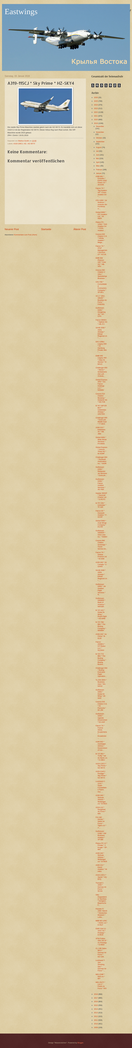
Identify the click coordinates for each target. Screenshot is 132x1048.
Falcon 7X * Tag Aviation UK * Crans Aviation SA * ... (101, 192)
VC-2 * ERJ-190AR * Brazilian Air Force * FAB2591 (101, 300)
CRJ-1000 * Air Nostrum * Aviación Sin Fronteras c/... (101, 204)
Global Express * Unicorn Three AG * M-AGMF (101, 450)
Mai (97, 158)
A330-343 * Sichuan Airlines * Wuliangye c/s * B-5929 (101, 857)
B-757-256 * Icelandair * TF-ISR (101, 505)
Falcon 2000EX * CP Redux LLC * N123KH (100, 646)
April (98, 162)
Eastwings (21, 11)
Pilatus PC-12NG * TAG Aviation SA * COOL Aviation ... (101, 226)
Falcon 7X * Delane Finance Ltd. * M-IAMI (101, 555)
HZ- (25, 144)
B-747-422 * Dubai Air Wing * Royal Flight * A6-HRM (101, 614)
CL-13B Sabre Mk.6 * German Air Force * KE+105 (101, 952)
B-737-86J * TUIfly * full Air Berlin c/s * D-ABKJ (101, 757)
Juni (98, 155)
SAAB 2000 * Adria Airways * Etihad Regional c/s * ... (101, 333)
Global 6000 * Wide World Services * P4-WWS (101, 440)
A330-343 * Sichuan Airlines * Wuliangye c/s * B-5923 (101, 799)
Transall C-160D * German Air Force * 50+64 (101, 887)
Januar (99, 173)
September (100, 142)
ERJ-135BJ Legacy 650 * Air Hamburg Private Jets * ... (101, 347)
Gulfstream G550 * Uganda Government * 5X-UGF (101, 718)
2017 (96, 998)
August (99, 147)
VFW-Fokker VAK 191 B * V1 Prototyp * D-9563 (101, 942)
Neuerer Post (12, 229)
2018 (96, 994)
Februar (99, 170)
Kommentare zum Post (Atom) (25, 235)
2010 (96, 1024)
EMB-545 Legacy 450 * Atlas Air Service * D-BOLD (101, 360)
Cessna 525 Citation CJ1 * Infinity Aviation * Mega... (101, 238)
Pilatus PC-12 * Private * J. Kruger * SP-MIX (101, 846)
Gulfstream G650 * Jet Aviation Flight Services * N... (101, 589)
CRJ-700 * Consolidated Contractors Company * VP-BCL (101, 287)
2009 (96, 1027)
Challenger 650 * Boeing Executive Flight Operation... (101, 672)
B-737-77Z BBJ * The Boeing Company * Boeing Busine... (101, 659)
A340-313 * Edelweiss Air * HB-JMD (100, 430)
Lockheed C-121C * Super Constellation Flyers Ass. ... (101, 786)
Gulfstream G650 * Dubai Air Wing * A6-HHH (101, 694)
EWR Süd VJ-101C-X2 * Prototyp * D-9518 (101, 932)
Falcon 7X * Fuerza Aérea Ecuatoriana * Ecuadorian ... (101, 732)
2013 (96, 1013)
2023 (96, 108)
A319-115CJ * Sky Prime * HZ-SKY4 (101, 766)
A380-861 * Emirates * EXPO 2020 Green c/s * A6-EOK (101, 180)
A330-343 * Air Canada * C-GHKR (101, 564)
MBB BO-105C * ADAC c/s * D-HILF (101, 923)
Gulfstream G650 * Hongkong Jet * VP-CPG (100, 312)
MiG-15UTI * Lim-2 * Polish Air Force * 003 (101, 985)
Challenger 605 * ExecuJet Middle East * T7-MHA (101, 421)
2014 (96, 1009)
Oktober (99, 138)
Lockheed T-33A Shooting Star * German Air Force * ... (101, 965)
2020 (96, 120)
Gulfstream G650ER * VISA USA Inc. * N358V (101, 534)
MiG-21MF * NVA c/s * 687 (100, 976)
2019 (96, 123)
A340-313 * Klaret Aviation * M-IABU (101, 868)
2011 (96, 1020)
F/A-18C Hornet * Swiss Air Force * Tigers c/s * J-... (101, 822)
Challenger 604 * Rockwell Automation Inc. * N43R (101, 460)
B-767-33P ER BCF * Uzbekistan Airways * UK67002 (101, 410)
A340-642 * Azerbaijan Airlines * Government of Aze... (101, 746)
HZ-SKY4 (31, 144)
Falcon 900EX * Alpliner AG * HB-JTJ (101, 322)
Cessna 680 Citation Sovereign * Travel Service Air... (101, 545)
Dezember (100, 126)
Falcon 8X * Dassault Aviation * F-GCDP (101, 514)
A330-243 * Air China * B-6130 (101, 636)
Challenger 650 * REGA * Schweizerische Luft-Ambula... (101, 372)
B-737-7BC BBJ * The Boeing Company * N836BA (101, 626)
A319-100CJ (18, 144)
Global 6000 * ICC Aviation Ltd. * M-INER (101, 215)
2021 (96, 116)
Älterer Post (79, 229)
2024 (96, 105)
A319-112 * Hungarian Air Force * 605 (101, 810)
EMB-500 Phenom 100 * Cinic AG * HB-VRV (101, 262)
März (98, 166)
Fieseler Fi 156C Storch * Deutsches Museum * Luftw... (101, 913)
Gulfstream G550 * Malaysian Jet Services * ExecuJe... (101, 471)
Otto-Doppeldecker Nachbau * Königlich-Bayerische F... (101, 900)
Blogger (80, 1043)
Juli (97, 151)
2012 (96, 1016)
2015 (96, 1005)
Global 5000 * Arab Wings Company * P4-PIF (101, 524)
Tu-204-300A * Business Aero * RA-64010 (101, 683)
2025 (96, 101)
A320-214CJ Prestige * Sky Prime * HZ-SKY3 (101, 774)
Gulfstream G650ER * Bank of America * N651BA (100, 602)
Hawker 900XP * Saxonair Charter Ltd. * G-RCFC (101, 496)
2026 (96, 97)
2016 (96, 1002)
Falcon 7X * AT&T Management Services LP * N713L (101, 250)
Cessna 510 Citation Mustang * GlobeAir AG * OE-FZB (101, 398)
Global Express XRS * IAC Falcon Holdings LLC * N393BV (101, 385)
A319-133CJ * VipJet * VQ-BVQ (101, 877)
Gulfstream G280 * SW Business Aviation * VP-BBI (101, 835)
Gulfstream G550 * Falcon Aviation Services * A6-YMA (100, 484)
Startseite (46, 229)
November (100, 132)
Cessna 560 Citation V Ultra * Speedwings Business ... (101, 274)
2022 (96, 112)
